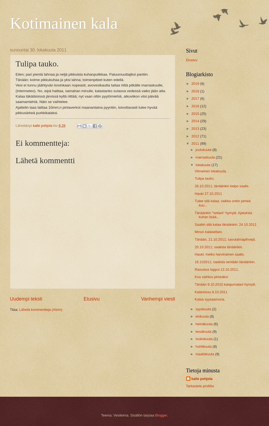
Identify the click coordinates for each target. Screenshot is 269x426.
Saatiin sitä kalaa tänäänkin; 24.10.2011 (226, 224)
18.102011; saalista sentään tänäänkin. (225, 262)
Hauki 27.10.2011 (208, 194)
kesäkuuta (204, 332)
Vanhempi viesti (158, 299)
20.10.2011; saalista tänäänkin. (219, 247)
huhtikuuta (204, 346)
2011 (195, 143)
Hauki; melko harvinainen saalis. (220, 254)
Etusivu (92, 299)
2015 (195, 114)
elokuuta (203, 316)
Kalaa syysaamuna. (210, 299)
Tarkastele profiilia (200, 386)
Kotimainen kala (64, 23)
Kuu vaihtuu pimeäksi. (212, 277)
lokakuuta (204, 165)
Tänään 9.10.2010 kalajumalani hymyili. (225, 284)
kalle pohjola (202, 379)
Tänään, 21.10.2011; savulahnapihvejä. (225, 239)
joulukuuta (204, 150)
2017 (195, 98)
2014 (195, 121)
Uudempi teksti (26, 299)
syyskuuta (204, 309)
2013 (195, 129)
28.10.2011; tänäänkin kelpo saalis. (222, 186)
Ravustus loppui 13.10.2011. (217, 269)
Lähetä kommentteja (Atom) (40, 310)
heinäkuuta (205, 324)
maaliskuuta (205, 354)
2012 (195, 136)
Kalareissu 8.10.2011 (211, 292)
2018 (195, 91)
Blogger (161, 415)
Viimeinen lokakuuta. (211, 171)
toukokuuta (205, 339)
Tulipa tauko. (205, 178)
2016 (195, 106)
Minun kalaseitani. (209, 232)
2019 (195, 84)
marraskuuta (206, 157)
